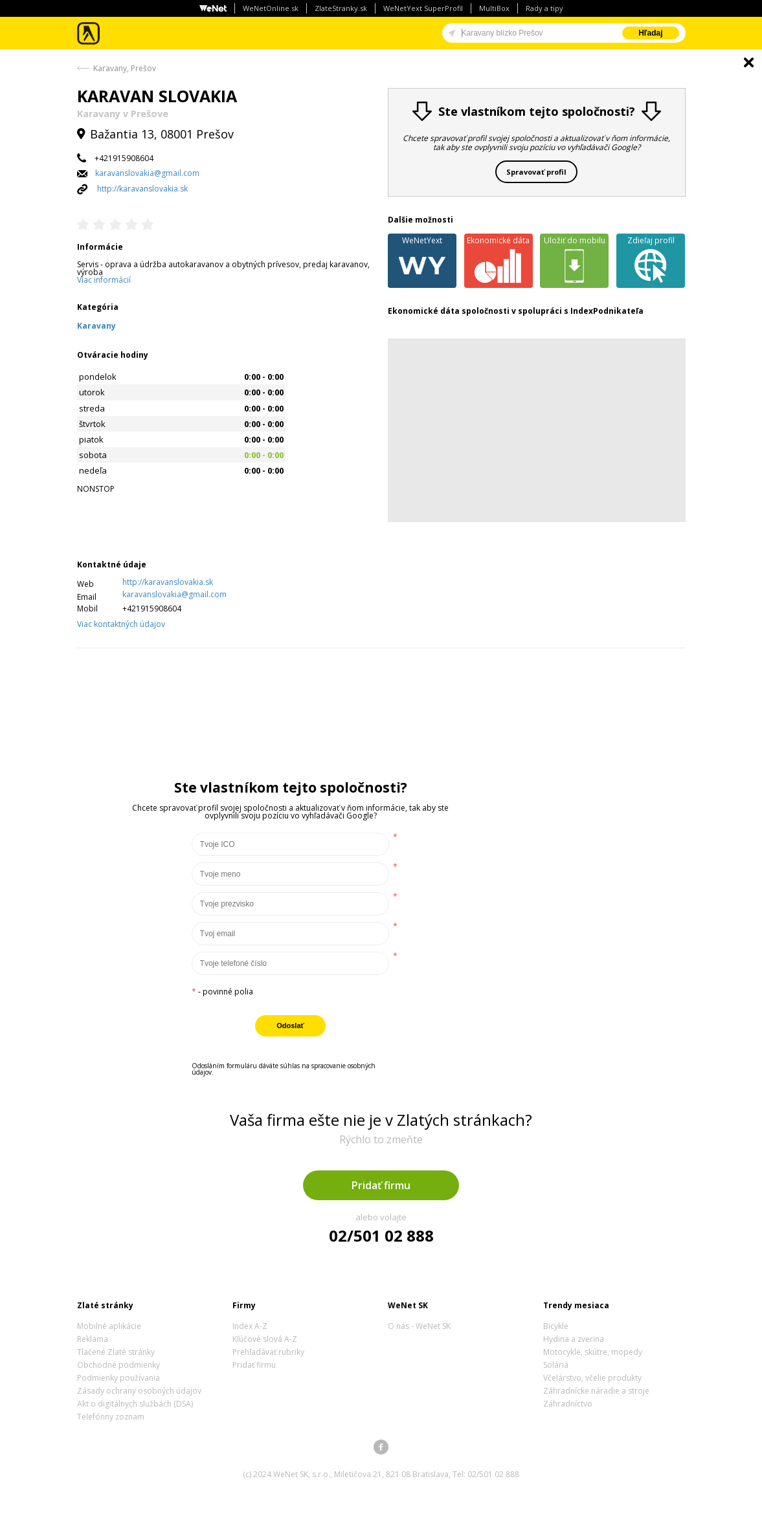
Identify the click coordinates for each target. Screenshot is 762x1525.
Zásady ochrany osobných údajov (139, 1390)
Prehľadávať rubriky (268, 1351)
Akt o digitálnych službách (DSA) (135, 1403)
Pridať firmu (381, 1185)
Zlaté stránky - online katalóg (89, 33)
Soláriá (555, 1364)
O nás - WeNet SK (419, 1326)
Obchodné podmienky (118, 1364)
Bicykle (555, 1326)
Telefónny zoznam (110, 1416)
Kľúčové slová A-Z (264, 1338)
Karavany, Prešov (124, 68)
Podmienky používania (118, 1377)
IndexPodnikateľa (607, 310)
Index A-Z (249, 1326)
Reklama (92, 1338)
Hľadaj (650, 33)
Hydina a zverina (573, 1338)
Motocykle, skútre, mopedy (592, 1351)
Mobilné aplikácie (109, 1326)
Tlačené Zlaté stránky (116, 1351)
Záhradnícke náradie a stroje (596, 1390)
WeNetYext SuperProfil (423, 8)
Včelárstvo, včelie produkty (592, 1377)
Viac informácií (104, 279)
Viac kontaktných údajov (121, 624)
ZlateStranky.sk (341, 8)
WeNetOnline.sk (270, 8)
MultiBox (494, 8)
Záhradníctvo (567, 1403)
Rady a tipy (544, 8)
